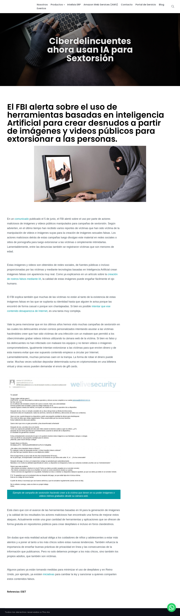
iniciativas (48, 574)
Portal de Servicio (145, 4)
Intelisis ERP (74, 4)
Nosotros (42, 4)
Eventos (41, 8)
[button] (171, 607)
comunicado (22, 218)
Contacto (127, 4)
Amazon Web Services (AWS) (101, 4)
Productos (57, 4)
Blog (161, 4)
